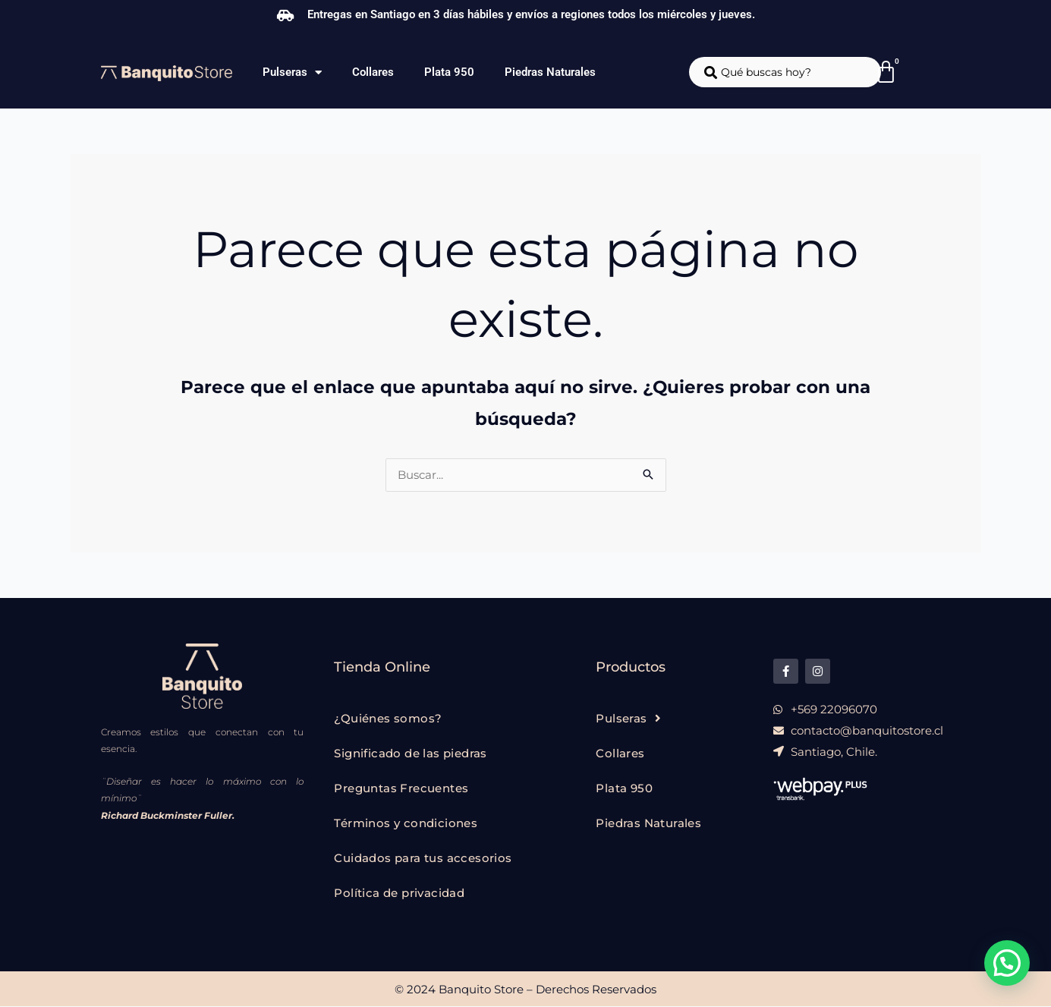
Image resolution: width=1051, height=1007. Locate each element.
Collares (373, 72)
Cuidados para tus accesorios (422, 858)
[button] (1007, 963)
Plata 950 (449, 72)
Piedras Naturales (550, 72)
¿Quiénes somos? (388, 719)
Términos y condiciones (405, 824)
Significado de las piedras (410, 754)
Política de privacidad (399, 893)
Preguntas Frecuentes (401, 789)
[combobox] (785, 72)
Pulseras (292, 72)
